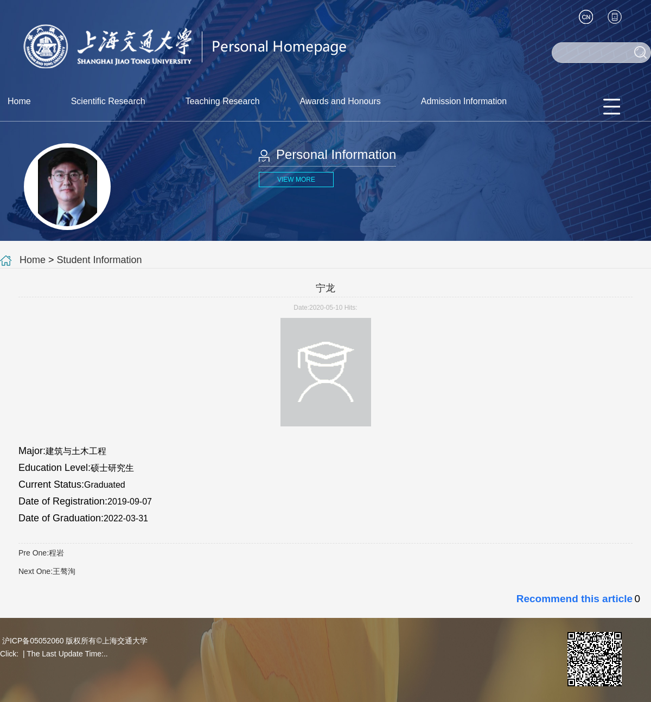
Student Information (99, 259)
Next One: (46, 571)
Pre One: (41, 552)
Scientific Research (108, 101)
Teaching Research (223, 101)
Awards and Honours (340, 101)
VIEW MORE (296, 179)
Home (19, 101)
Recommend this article (574, 598)
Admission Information (464, 101)
